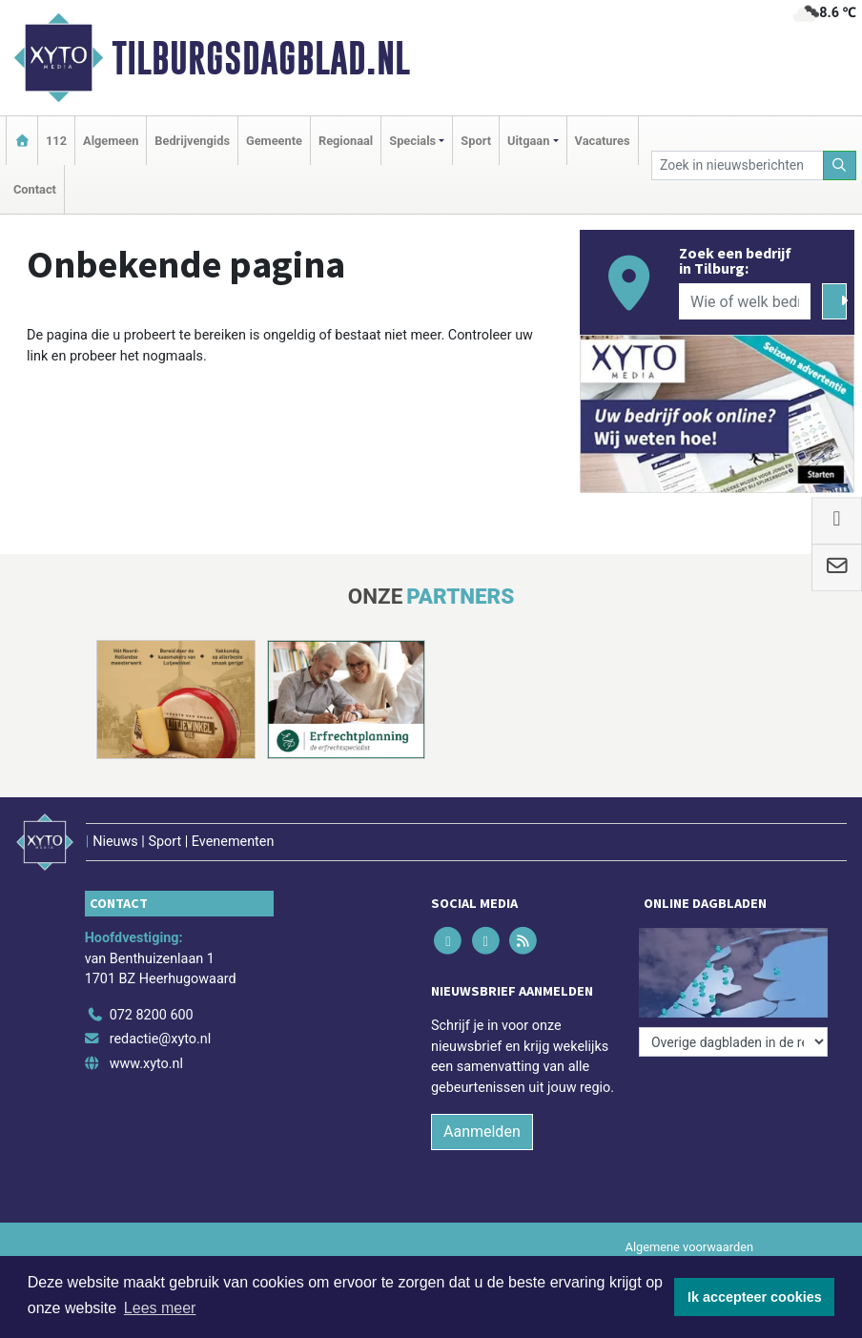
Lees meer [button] (160, 1308)
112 (56, 141)
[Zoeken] (840, 165)
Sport (476, 141)
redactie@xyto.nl (161, 1039)
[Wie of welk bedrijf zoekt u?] (745, 301)
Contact (34, 189)
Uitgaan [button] (528, 141)
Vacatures (602, 141)
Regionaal (345, 141)
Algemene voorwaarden (689, 1247)
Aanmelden (482, 1131)
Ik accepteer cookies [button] (755, 1297)
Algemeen (110, 141)
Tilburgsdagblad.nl (261, 58)
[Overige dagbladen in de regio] (733, 1042)
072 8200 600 (152, 1015)
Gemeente (274, 141)
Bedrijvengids (192, 141)
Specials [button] (412, 141)
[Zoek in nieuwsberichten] (737, 165)
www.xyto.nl (146, 1064)
